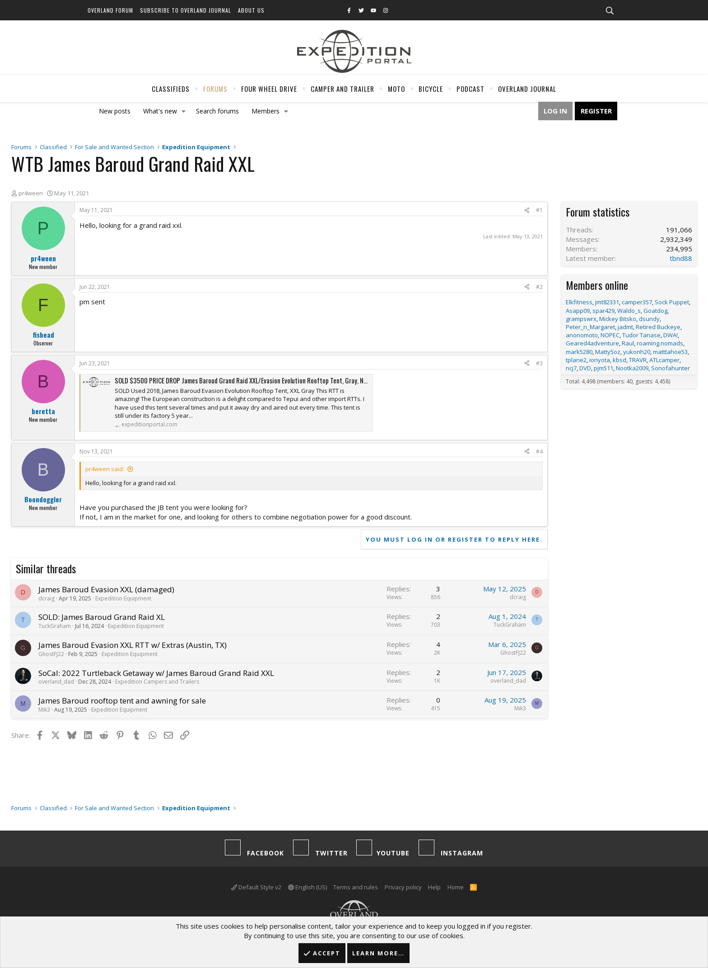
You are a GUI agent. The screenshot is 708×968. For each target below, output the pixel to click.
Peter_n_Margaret (590, 327)
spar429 (603, 311)
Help (434, 887)
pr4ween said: (104, 469)
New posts (114, 111)
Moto (396, 89)
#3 (539, 363)
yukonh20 (636, 352)
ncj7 (571, 368)
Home (455, 887)
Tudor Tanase (641, 335)
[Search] (610, 10)
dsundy (649, 319)
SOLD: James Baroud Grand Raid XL (101, 617)
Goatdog (655, 311)
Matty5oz (607, 352)
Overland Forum (110, 10)
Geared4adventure (592, 343)
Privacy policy (403, 887)
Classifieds (171, 89)
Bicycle (431, 89)
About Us (251, 10)
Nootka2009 (632, 368)
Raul (628, 343)
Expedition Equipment (123, 598)
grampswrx (581, 319)
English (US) (307, 887)
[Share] (527, 210)
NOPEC (610, 335)
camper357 (637, 302)
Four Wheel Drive (269, 89)
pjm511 (603, 368)
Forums (215, 89)
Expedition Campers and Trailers (157, 681)
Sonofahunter (670, 368)
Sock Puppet (672, 302)
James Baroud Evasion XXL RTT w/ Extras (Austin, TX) (132, 645)
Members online (597, 285)
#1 (539, 210)
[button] (184, 111)
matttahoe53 (670, 352)
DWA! (670, 335)
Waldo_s (629, 311)
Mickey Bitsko (617, 319)
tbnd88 (681, 258)
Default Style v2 (256, 887)
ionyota (599, 360)
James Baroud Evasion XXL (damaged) (106, 589)
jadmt (625, 327)
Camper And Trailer (342, 89)
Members (265, 111)
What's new (160, 111)
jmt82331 (607, 302)
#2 (539, 287)
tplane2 (576, 360)
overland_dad (56, 681)
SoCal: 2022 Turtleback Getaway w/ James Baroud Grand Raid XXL (156, 673)
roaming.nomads (660, 343)
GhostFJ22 (51, 654)
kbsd (619, 360)
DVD (585, 368)
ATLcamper (664, 360)
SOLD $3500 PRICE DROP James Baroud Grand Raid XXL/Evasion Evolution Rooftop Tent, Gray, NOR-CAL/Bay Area (261, 380)
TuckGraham (54, 626)
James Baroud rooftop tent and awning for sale (122, 700)
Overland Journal (527, 89)
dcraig (46, 598)
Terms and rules (355, 887)
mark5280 (579, 352)
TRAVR (638, 360)
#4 (539, 451)
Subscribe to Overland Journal (185, 10)
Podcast (470, 89)
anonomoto (582, 335)
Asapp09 (578, 311)
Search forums (217, 111)
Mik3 (44, 709)
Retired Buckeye (658, 327)
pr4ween (31, 193)
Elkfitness (579, 302)
